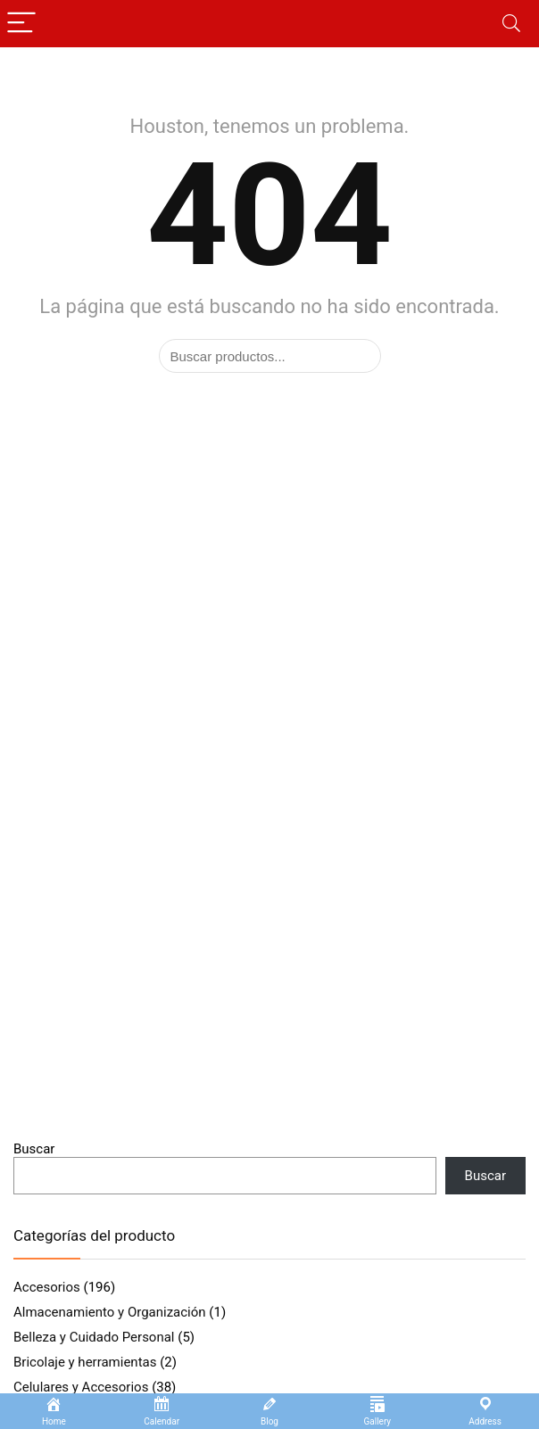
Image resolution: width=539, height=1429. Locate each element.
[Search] (511, 23)
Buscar (33, 1149)
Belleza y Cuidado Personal (94, 1337)
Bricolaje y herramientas (84, 1362)
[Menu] (21, 23)
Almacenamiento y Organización (109, 1312)
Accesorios (46, 1287)
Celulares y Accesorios (80, 1387)
